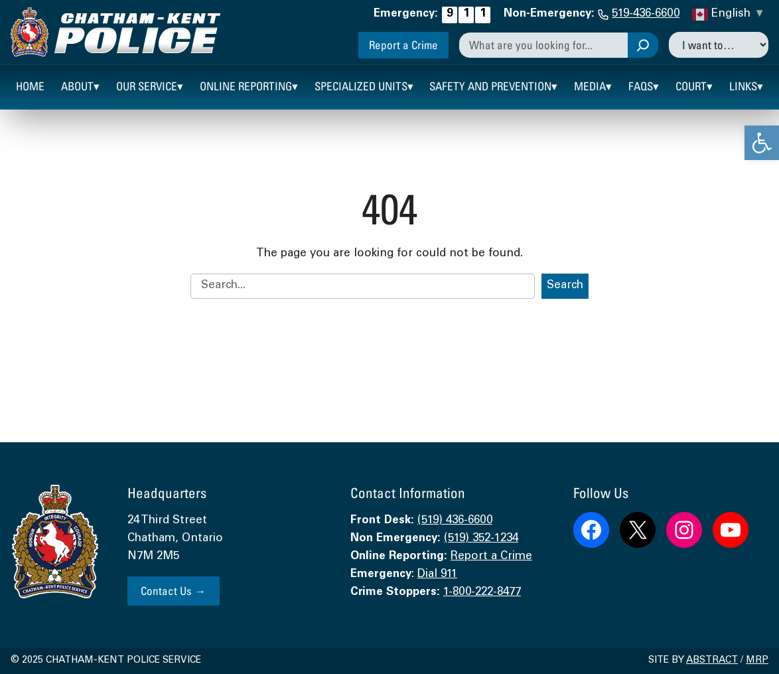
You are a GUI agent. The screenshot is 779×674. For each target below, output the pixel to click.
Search (565, 286)
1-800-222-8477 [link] (482, 592)
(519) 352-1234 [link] (481, 539)
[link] (761, 143)
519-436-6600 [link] (645, 14)
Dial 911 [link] (437, 574)
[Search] (643, 45)
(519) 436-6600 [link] (454, 521)
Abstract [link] (712, 660)
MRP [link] (757, 660)
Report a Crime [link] (403, 45)
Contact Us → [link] (173, 591)
